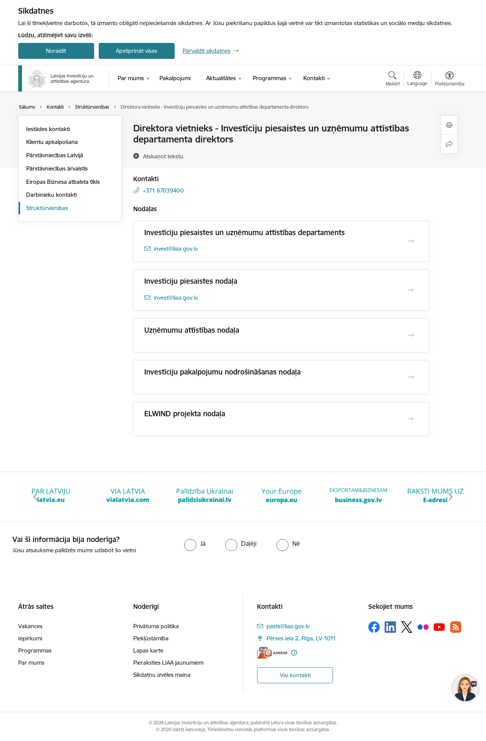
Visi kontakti (295, 675)
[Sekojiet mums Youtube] (439, 626)
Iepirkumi (30, 638)
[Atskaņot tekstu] (163, 156)
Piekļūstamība (151, 638)
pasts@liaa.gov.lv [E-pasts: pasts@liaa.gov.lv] (288, 626)
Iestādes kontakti (48, 129)
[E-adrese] (272, 652)
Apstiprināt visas (136, 50)
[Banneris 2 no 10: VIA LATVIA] (128, 496)
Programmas (35, 650)
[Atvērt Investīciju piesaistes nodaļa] (410, 290)
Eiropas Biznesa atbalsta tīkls (63, 181)
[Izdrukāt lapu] (449, 125)
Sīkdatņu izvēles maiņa (162, 674)
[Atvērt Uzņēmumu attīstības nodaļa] (410, 335)
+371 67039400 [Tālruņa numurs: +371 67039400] (163, 190)
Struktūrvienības (47, 208)
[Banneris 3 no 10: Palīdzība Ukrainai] (205, 496)
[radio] (194, 543)
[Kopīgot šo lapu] (449, 144)
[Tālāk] (451, 497)
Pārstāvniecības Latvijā (54, 155)
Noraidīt (56, 50)
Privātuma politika (156, 626)
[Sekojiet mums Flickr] (423, 626)
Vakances (30, 626)
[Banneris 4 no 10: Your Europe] (281, 496)
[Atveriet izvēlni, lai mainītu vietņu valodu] (417, 79)
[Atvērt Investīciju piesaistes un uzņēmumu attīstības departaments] (410, 241)
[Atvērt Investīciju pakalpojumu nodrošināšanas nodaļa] (410, 377)
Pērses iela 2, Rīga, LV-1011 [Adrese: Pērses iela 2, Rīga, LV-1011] (301, 638)
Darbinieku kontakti (51, 194)
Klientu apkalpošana (52, 141)
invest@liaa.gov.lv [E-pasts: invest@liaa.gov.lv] (176, 248)
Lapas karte (148, 650)
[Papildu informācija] (294, 653)
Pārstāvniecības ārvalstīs (57, 168)
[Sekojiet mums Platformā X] (406, 627)
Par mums (31, 662)
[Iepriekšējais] (36, 497)
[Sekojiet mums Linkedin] (390, 627)
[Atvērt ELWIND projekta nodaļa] (410, 418)
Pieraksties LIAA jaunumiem (168, 662)
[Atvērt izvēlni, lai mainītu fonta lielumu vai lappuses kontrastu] (449, 80)
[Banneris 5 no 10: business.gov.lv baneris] (358, 496)
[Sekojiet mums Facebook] (374, 627)
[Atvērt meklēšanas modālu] (393, 80)
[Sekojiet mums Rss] (455, 626)
